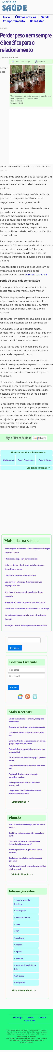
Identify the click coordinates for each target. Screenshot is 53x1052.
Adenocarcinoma (22, 917)
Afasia (17, 924)
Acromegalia (20, 910)
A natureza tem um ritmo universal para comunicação (27, 727)
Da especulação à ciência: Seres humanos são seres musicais (25, 602)
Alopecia (18, 951)
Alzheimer (19, 958)
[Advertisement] (26, 136)
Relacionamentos (8, 460)
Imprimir (41, 61)
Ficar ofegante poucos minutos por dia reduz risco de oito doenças (27, 608)
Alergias (18, 944)
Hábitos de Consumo (45, 460)
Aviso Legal (17, 1017)
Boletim (31, 1017)
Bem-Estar (37, 21)
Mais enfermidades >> (24, 990)
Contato (42, 1017)
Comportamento (14, 21)
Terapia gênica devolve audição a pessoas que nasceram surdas (26, 625)
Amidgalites (19, 982)
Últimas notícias (25, 17)
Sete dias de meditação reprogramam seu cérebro (21, 559)
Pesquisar (14, 648)
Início (6, 17)
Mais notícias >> (20, 801)
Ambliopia (19, 976)
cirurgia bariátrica (36, 274)
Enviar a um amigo (22, 61)
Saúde (45, 17)
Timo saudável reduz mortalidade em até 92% (20, 575)
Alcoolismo (19, 938)
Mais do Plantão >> (22, 874)
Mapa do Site (29, 1020)
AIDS (16, 931)
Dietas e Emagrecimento (26, 460)
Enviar (13, 687)
